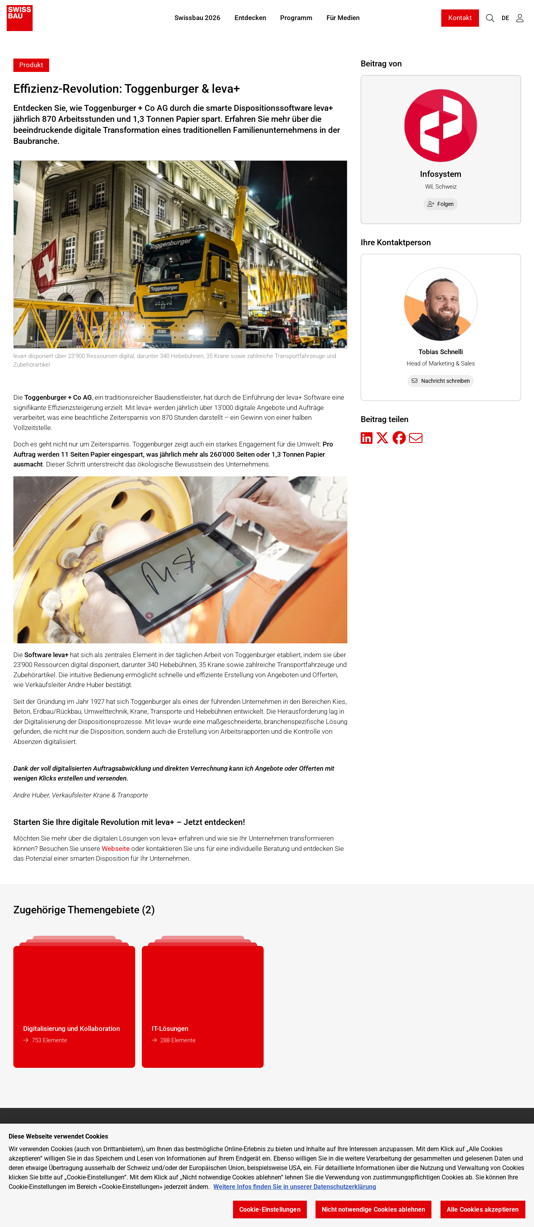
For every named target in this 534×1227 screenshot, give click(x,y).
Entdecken (250, 19)
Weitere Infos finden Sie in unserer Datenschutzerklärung (294, 1186)
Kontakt (460, 19)
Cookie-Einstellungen (270, 1209)
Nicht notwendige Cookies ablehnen (373, 1209)
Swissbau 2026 (197, 19)
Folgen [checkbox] (441, 204)
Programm (296, 19)
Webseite (116, 848)
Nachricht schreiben (440, 381)
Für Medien (343, 19)
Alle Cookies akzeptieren (483, 1209)
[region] (267, 1175)
